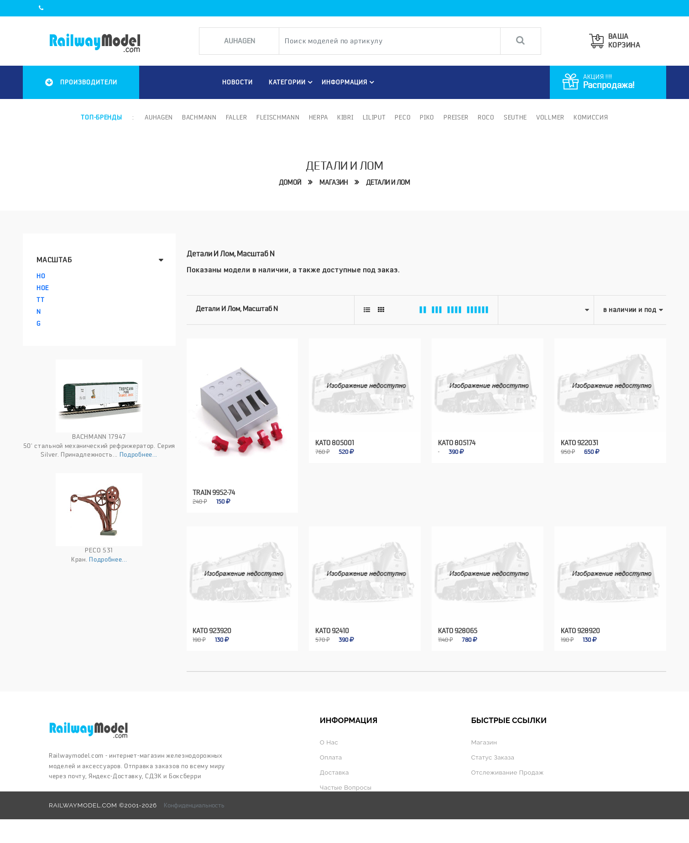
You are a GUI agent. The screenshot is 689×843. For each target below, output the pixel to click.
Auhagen (159, 117)
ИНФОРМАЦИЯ (349, 82)
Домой (290, 182)
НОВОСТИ (237, 82)
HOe (43, 288)
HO (41, 276)
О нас (329, 742)
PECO (403, 117)
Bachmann (199, 117)
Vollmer (550, 117)
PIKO (427, 117)
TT (40, 300)
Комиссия (591, 117)
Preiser (456, 117)
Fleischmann (278, 117)
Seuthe (515, 117)
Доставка (334, 772)
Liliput (374, 117)
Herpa (319, 117)
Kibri (345, 117)
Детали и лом (388, 182)
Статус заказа (492, 757)
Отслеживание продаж (507, 772)
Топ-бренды (101, 117)
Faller (236, 117)
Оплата (331, 757)
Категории (292, 82)
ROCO (486, 117)
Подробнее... (138, 454)
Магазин (333, 182)
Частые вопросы (345, 787)
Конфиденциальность (194, 805)
